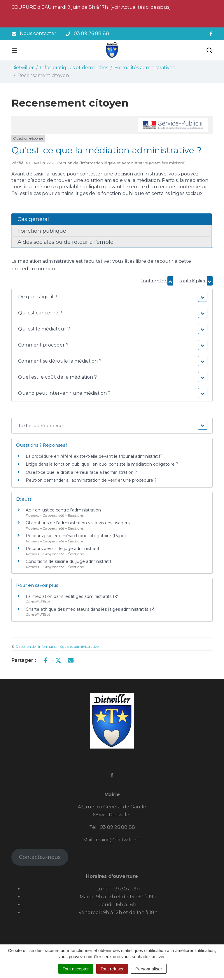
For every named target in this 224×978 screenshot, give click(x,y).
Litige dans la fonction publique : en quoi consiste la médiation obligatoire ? (102, 464)
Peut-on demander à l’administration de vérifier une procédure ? (91, 480)
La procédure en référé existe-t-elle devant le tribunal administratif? (94, 456)
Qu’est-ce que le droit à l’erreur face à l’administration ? (81, 472)
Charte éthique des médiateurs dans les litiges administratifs (90, 609)
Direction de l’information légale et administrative (57, 646)
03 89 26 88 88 (117, 827)
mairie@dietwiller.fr (118, 840)
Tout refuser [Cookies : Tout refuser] (112, 968)
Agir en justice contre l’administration (63, 510)
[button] (112, 297)
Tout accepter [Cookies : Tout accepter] (76, 968)
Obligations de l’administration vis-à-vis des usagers (78, 522)
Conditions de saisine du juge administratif (68, 561)
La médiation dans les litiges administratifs (72, 596)
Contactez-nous (40, 857)
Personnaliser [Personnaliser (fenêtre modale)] (148, 968)
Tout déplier (196, 280)
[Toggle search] (209, 50)
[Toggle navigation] (14, 50)
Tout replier (157, 280)
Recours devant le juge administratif (62, 548)
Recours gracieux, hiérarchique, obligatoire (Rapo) (76, 535)
